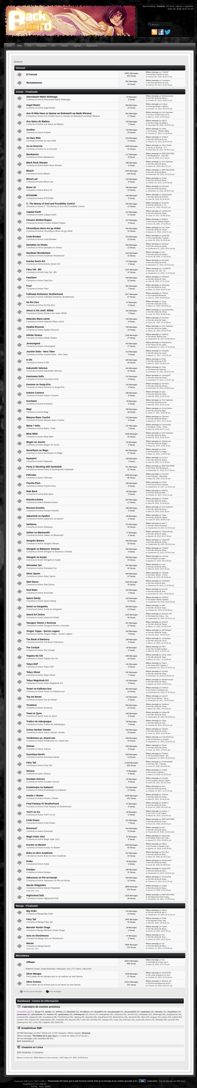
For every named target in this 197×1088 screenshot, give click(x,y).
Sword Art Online (35, 614)
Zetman (30, 746)
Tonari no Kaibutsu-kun (39, 689)
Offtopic (30, 962)
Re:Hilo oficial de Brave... (158, 189)
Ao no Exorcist (34, 146)
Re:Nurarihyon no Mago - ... (159, 452)
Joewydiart (166, 638)
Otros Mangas (33, 974)
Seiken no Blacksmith (38, 532)
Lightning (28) (79, 1017)
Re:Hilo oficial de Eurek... (158, 263)
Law (163, 564)
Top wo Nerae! (34, 697)
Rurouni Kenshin (35, 508)
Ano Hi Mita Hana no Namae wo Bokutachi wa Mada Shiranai (58, 113)
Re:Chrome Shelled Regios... (159, 221)
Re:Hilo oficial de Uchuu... (158, 731)
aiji (163, 944)
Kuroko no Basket (36, 845)
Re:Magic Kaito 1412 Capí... (159, 838)
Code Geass (32, 820)
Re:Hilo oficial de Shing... (158, 550)
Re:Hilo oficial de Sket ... (157, 583)
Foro (19, 45)
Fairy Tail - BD (33, 269)
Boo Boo (165, 852)
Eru (163, 960)
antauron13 (166, 211)
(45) (174, 1012)
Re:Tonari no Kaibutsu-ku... (158, 690)
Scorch (165, 458)
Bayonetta (166, 836)
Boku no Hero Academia (39, 853)
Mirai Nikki (32, 434)
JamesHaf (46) (134, 1017)
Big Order (31, 911)
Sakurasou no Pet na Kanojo (41, 877)
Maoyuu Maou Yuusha (38, 417)
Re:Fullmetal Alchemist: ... (158, 295)
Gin (163, 827)
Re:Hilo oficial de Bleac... (158, 172)
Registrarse (92, 45)
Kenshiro (165, 186)
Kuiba (29, 861)
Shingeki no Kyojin (36, 557)
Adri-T (164, 523)
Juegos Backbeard (48, 969)
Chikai (164, 770)
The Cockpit (32, 647)
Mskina (165, 219)
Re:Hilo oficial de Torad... (158, 706)
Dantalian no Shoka (36, 245)
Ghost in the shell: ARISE (40, 310)
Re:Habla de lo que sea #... (158, 962)
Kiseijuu (30, 869)
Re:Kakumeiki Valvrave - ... (158, 369)
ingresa (179, 6)
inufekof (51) (177, 1017)
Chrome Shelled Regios (39, 220)
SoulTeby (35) (95, 1020)
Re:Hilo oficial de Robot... (158, 501)
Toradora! (31, 705)
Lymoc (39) (37, 1022)
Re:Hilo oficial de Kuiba (157, 863)
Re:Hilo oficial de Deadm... (158, 254)
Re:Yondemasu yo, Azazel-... (159, 739)
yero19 (164, 589)
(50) (131, 1012)
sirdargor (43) (107, 1020)
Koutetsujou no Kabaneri (39, 787)
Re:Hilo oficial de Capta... (158, 213)
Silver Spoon (33, 573)
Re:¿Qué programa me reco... (159, 975)
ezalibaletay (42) (145, 1014)
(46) (100, 1012)
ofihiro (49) (145, 1017)
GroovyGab (166, 877)
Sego (164, 301)
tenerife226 (166, 973)
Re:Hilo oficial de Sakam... (158, 517)
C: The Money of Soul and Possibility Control (50, 203)
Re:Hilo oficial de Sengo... (158, 542)
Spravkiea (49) (91, 1017)
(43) (86, 1012)
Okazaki (165, 573)
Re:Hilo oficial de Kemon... (158, 386)
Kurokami (31, 401)
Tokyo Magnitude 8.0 (37, 680)
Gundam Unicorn (35, 779)
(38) (147, 1012)
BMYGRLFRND (168, 154)
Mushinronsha (167, 96)
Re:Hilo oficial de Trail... (157, 723)
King (164, 359)
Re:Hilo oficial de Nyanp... (158, 460)
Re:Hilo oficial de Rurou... (158, 509)
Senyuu (30, 771)
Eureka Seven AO (35, 261)
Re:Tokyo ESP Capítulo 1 (158, 665)
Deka (164, 129)
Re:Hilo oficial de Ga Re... (158, 304)
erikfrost (165, 334)
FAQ (29, 45)
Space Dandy (33, 598)
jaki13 (164, 121)
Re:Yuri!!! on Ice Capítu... (158, 813)
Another (30, 130)
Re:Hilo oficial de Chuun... (158, 230)
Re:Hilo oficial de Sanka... (158, 526)
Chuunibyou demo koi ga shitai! (43, 228)
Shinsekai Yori (34, 565)
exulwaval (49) (22, 1017)
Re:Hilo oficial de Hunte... (158, 797)
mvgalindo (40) (48, 1022)
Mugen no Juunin (35, 442)
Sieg (164, 367)
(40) (160, 1012)
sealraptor (166, 581)
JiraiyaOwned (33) (105, 1017)
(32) (73, 1012)
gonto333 (165, 236)
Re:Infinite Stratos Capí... (158, 336)
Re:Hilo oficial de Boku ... (158, 854)
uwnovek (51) (132, 1014)
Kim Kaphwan (167, 112)
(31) (61, 1012)
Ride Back (31, 491)
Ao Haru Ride (33, 138)
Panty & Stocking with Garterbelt (43, 467)
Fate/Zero (31, 277)
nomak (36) (140, 1020)
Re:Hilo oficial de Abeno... (158, 98)
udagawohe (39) (35, 1017)
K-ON (29, 360)
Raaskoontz (166, 342)
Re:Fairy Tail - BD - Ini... (157, 271)
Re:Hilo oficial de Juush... (158, 353)
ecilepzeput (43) (120, 1014)
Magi (28, 409)
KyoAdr (165, 671)
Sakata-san (166, 441)
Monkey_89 (166, 981)
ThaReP (165, 72)
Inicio (9, 45)
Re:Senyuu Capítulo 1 (156, 772)
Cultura (78, 969)
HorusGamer (167, 408)
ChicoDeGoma (168, 737)
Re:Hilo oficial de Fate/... (157, 279)
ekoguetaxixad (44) (173, 1014)
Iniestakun (166, 80)
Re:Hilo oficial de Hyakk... (158, 328)
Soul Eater (32, 590)
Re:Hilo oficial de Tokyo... (158, 674)
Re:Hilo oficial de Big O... (158, 912)
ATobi (164, 918)
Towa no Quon (34, 713)
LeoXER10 (166, 268)
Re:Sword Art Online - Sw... (158, 616)
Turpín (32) (118, 1020)
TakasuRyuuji (167, 532)
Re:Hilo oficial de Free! (157, 287)
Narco (164, 663)
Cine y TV (70, 969)
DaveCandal (167, 195)
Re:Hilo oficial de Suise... (158, 608)
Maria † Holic (33, 425)
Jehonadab (166, 425)
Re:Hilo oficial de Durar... (157, 830)
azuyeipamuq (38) (50, 1017)
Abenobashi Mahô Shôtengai (41, 97)
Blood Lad (31, 179)
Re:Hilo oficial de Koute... (158, 789)
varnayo (165, 556)
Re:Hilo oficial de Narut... (157, 888)
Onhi (164, 449)
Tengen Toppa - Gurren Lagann (43, 631)
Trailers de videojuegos (39, 721)
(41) (50, 1012)
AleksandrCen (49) (120, 1017)
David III (165, 474)
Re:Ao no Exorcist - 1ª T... (158, 148)
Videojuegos (61, 969)
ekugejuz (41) (155, 1017)
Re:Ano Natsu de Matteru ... (159, 123)
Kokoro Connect (35, 393)
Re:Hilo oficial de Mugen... (158, 443)
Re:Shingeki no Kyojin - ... (158, 558)
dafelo (164, 886)
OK (142, 1081)
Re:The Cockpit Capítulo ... (158, 649)
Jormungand (33, 343)
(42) (80, 1014)
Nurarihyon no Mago (37, 450)
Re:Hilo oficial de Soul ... (157, 591)
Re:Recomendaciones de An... (160, 983)
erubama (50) (34, 1020)
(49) (115, 1012)
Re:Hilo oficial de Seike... (158, 534)
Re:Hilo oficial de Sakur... (158, 879)
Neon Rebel (166, 145)
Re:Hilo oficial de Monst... (158, 929)
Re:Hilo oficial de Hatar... (157, 320)
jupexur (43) (166, 1017)
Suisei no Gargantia (37, 606)
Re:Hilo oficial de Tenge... (158, 632)
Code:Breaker (33, 236)
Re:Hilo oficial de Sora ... (157, 937)
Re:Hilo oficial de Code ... (158, 821)
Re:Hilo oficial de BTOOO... (158, 197)
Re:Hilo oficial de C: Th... (157, 205)
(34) (39, 1012)
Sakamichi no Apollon (38, 516)
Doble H (165, 803)
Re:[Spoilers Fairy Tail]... (157, 921)
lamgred (165, 244)
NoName (165, 277)
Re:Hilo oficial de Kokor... (158, 394)
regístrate (188, 6)
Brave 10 (31, 187)
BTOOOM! (31, 195)
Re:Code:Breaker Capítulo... (159, 238)
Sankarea (31, 524)
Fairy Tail (31, 762)
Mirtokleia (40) (161, 1020)
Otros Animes (33, 982)
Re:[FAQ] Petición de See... (159, 74)
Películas (31, 475)
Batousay (165, 285)
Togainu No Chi (34, 656)
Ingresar (77, 45)
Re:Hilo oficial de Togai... (157, 657)
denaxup (86, 1033)
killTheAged (166, 630)
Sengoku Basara (35, 540)
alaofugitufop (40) (106, 1014)
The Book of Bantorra (37, 639)
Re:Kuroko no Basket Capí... (159, 846)
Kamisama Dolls (35, 376)
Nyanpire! (31, 458)
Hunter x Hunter (34, 795)
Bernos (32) (150, 1020)
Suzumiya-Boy (167, 310)
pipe (163, 392)
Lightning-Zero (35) (24, 1022)
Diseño (37, 969)
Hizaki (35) (59, 1022)
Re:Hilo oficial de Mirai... (157, 435)
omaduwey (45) (62, 1020)
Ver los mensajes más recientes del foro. (35, 1038)
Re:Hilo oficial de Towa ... (158, 715)
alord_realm (166, 655)
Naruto (30, 943)
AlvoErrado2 (167, 860)
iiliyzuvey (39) (74, 1020)
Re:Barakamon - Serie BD (158, 156)
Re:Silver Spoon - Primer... (158, 575)
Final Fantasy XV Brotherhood (42, 803)
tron (163, 252)
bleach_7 (165, 811)
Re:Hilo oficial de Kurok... (158, 402)
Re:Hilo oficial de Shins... (158, 567)
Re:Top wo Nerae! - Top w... (159, 698)
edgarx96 (165, 540)
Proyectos (41, 45)
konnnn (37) (93, 1014)
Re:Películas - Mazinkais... (158, 476)
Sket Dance (32, 582)
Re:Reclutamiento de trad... (158, 83)
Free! (29, 286)
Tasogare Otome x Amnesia (41, 623)
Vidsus (164, 104)
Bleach (30, 171)
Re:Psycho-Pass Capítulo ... (159, 485)
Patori (164, 178)
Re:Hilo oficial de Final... (157, 805)
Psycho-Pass (33, 483)
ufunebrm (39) (22, 1020)
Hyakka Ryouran (35, 327)
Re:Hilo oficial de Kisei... (157, 871)
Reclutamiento (34, 83)
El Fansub (31, 74)
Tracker (64, 45)
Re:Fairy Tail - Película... (157, 764)
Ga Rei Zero (32, 302)
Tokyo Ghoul (33, 672)
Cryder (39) (84, 1020)
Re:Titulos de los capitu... (158, 345)
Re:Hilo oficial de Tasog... (158, 624)
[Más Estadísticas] (25, 1041)
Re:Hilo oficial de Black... (157, 164)
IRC (53, 45)
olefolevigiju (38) (159, 1014)
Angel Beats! (33, 105)
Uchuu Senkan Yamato (38, 730)
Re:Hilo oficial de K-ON (157, 361)
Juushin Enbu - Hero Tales (40, 351)
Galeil (164, 927)
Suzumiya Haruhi (35, 754)
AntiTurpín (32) (129, 1020)
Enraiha (165, 778)
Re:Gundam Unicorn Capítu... (159, 780)
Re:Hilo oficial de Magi (156, 411)
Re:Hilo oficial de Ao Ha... (158, 139)
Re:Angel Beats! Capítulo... (158, 106)
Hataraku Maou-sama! (38, 319)
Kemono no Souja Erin (38, 384)
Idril (163, 605)
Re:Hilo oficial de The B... (158, 641)
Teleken (165, 137)
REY (164, 647)
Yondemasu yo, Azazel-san (40, 738)
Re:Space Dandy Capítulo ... (159, 599)
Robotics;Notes (34, 499)
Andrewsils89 (167, 762)
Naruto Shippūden (36, 885)
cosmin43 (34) (173, 1020)
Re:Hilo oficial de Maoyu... (158, 419)
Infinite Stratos (34, 335)
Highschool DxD (35, 895)
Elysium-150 (167, 614)
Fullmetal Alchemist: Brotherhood (44, 294)
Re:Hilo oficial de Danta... (158, 246)
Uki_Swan (166, 227)
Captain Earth (33, 212)
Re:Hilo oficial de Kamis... (158, 378)
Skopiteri (165, 351)
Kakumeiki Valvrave (36, 368)
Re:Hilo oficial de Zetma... (158, 748)
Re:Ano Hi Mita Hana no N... (159, 115)
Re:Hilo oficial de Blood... (158, 180)
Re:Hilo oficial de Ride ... (157, 493)
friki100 (165, 622)
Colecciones (87, 969)
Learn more (152, 1081)
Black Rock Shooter (37, 162)
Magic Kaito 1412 (35, 836)
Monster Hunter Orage (38, 927)
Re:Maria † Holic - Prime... (158, 427)
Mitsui (164, 844)
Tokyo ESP (32, 664)
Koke (37, 891)
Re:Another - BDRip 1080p (158, 131)
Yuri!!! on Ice (33, 812)
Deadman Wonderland (38, 253)
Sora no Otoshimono (37, 935)
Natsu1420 (166, 868)
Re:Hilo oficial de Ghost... (158, 312)
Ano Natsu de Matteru (38, 121)
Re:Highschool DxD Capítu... (159, 897)
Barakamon (32, 154)
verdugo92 (166, 375)
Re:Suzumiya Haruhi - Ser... (159, 756)
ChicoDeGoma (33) (65, 1017)
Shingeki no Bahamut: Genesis (43, 549)
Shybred (165, 417)
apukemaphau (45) (47, 1020)
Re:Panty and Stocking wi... (159, 468)
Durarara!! (31, 828)
